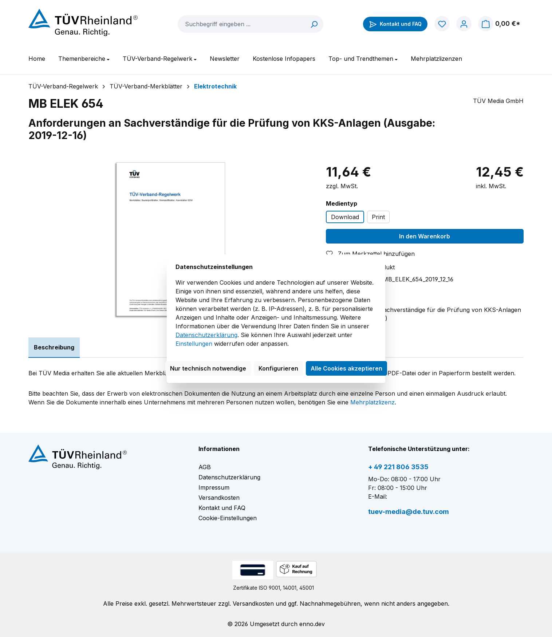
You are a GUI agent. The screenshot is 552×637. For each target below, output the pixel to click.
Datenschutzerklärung (206, 335)
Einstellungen (194, 343)
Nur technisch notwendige (208, 368)
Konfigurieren (278, 368)
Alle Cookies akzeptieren (346, 368)
